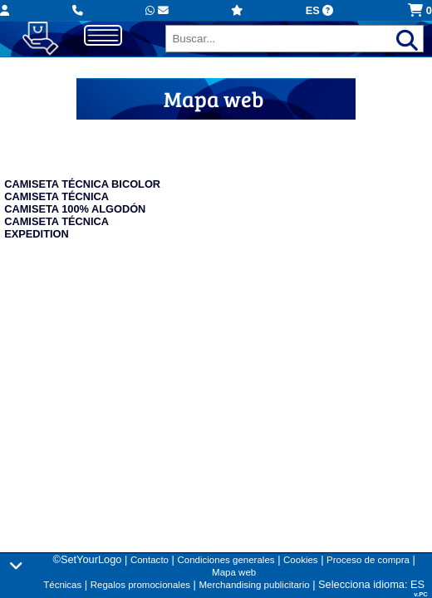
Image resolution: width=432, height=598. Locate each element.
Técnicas (62, 585)
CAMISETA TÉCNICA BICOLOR (82, 184)
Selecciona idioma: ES (371, 584)
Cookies (300, 560)
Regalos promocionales (140, 585)
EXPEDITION (36, 234)
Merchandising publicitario (254, 585)
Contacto (149, 560)
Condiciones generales (225, 560)
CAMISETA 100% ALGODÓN (74, 209)
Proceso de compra (368, 560)
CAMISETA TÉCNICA (56, 196)
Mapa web (234, 572)
